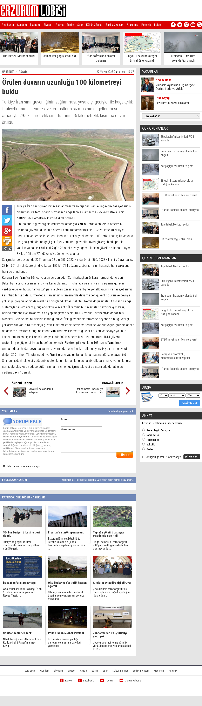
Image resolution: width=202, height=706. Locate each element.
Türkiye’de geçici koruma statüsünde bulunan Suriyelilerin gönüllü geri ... (21, 545)
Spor (80, 24)
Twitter (106, 680)
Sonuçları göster (154, 457)
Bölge (157, 24)
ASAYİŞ (23, 71)
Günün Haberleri (131, 680)
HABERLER (8, 71)
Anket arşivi (174, 457)
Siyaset (48, 24)
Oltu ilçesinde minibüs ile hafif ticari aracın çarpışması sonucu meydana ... (66, 595)
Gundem (22, 24)
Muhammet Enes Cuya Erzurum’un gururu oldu (89, 390)
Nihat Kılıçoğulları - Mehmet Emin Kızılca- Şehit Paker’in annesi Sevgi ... (22, 642)
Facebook (86, 680)
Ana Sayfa (8, 24)
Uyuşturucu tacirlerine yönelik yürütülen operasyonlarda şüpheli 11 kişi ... (112, 646)
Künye (66, 680)
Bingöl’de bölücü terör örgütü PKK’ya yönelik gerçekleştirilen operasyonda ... (110, 545)
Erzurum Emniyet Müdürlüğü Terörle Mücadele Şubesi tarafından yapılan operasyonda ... (66, 543)
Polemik (146, 24)
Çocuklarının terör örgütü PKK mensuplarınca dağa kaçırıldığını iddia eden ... (111, 592)
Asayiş (59, 24)
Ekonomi (35, 24)
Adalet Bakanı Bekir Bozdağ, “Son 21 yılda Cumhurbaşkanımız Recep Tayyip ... (22, 592)
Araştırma (132, 24)
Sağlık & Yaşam (114, 24)
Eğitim (70, 24)
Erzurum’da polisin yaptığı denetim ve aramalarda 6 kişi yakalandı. (64, 642)
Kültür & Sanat (94, 24)
